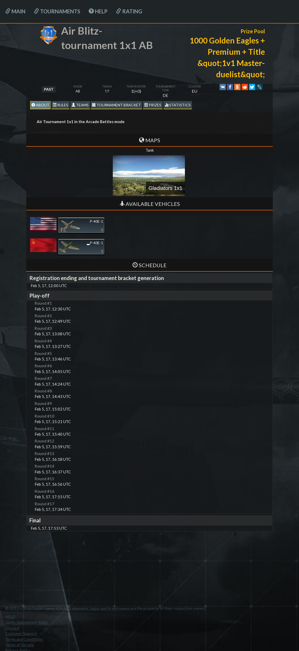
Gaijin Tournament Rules (26, 622)
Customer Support (21, 633)
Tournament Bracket (116, 105)
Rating (129, 11)
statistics (178, 105)
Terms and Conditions (24, 639)
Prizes (152, 105)
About (40, 105)
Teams (80, 105)
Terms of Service (19, 644)
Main (15, 11)
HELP (98, 11)
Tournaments (57, 11)
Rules (60, 105)
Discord (12, 628)
